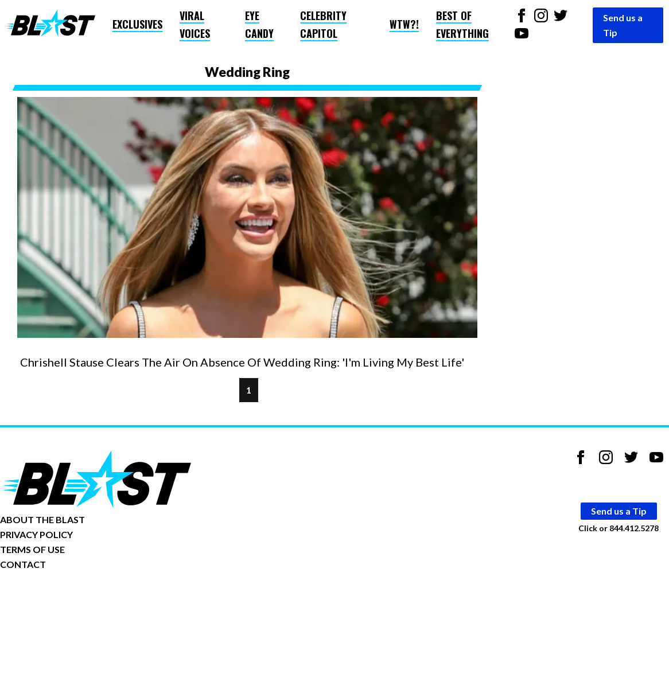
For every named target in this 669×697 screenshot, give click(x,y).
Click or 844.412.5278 (618, 528)
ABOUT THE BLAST (42, 519)
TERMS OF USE (32, 549)
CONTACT (23, 564)
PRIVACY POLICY (36, 534)
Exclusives (137, 24)
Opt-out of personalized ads (55, 599)
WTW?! (404, 24)
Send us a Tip (623, 25)
